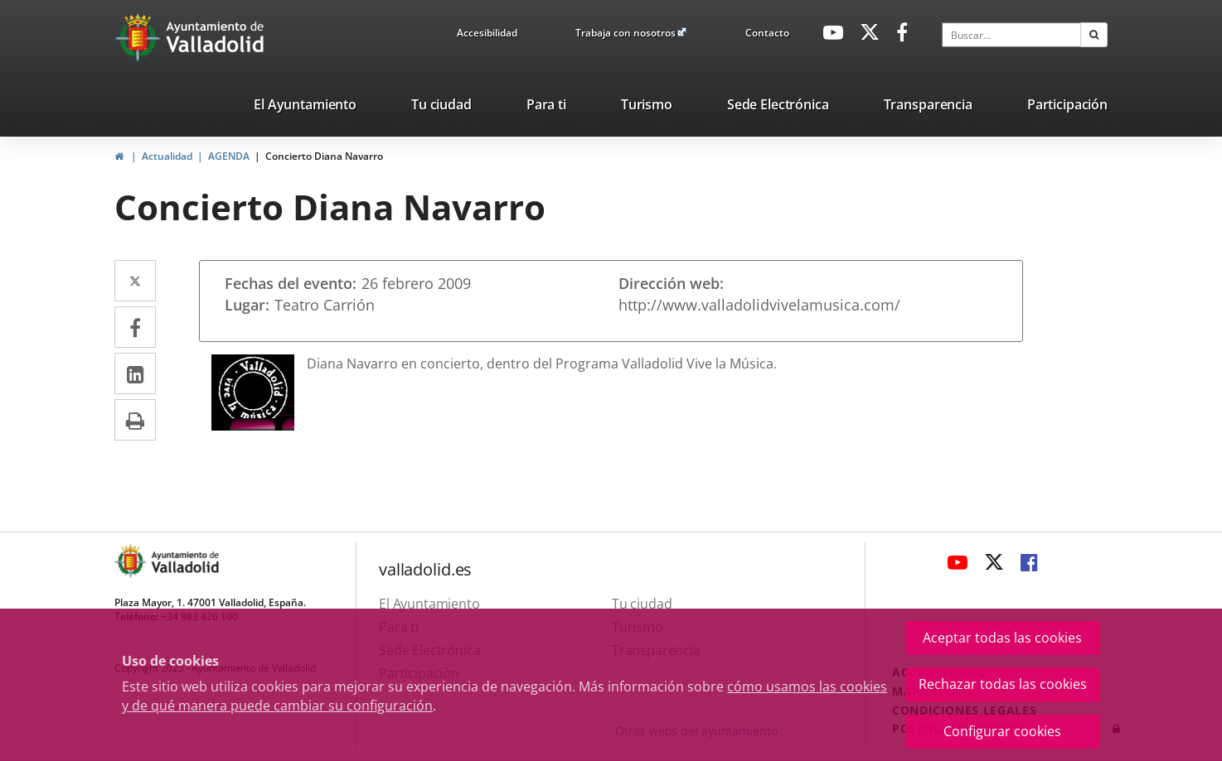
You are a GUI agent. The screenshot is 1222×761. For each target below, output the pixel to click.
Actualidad (167, 156)
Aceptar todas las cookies (1002, 638)
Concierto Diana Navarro (324, 156)
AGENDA (229, 156)
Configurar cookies (1002, 731)
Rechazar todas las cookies (1003, 684)
